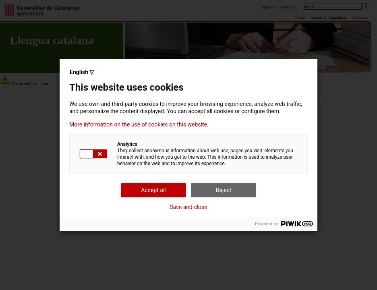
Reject (224, 190)
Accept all (153, 190)
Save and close (188, 207)
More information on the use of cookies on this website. (139, 124)
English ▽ (82, 72)
